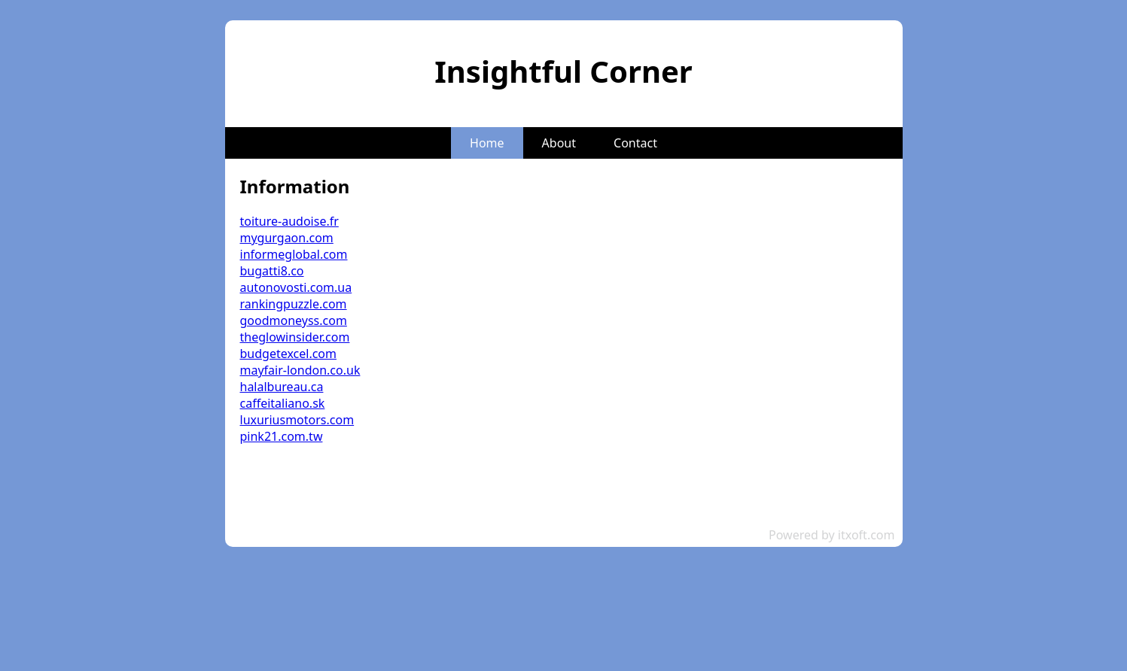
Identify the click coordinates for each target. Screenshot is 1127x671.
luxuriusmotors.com (297, 419)
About (559, 143)
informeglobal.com (294, 254)
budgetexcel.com (288, 353)
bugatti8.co (272, 271)
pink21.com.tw (281, 436)
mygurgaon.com (287, 237)
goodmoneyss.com (293, 320)
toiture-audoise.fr (289, 221)
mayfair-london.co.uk (300, 370)
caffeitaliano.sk (282, 403)
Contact (635, 143)
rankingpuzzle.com (293, 304)
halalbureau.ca (282, 386)
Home (487, 143)
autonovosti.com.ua (296, 287)
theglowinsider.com (295, 337)
